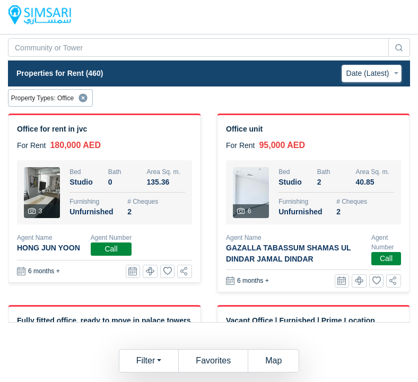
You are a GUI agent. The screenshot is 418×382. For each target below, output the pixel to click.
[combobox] (198, 47)
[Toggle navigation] (394, 17)
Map (273, 360)
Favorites (213, 360)
